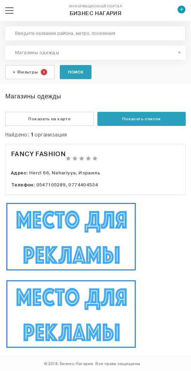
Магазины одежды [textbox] (37, 53)
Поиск (75, 72)
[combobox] (95, 53)
